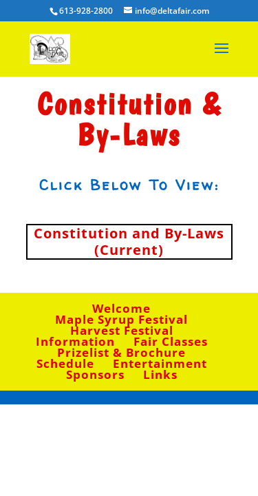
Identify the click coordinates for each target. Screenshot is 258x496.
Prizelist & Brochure (121, 352)
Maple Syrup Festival (121, 319)
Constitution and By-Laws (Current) (129, 241)
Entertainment (160, 363)
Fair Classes (170, 341)
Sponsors (95, 374)
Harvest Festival (121, 330)
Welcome (121, 308)
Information (75, 341)
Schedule (65, 363)
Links (160, 374)
